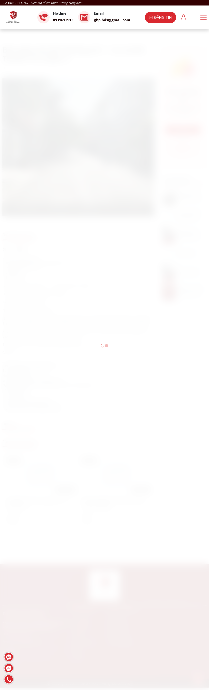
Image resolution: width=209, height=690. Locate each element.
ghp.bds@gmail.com (112, 20)
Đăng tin (160, 17)
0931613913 (63, 20)
